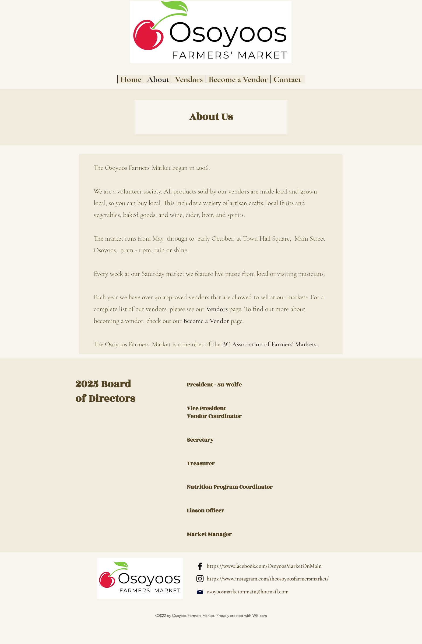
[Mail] (200, 591)
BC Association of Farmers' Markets (269, 344)
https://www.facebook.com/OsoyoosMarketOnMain (264, 566)
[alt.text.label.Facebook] (200, 566)
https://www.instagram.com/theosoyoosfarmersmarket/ (268, 578)
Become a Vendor (206, 321)
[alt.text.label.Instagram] (200, 578)
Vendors (217, 309)
